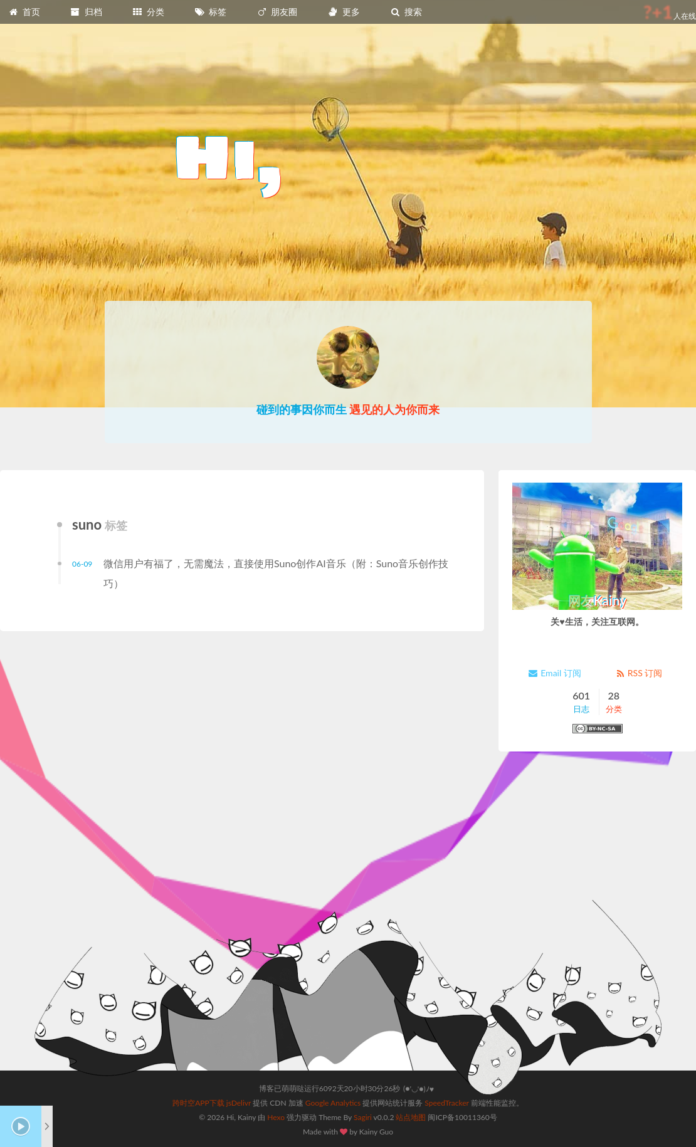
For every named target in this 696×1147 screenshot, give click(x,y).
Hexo (276, 1117)
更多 (343, 11)
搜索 (405, 11)
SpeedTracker (446, 1103)
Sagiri (363, 1117)
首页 (24, 11)
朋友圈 (277, 11)
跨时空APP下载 (198, 1103)
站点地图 (411, 1117)
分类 (148, 11)
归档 (86, 11)
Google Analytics (333, 1103)
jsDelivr (238, 1103)
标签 (210, 11)
